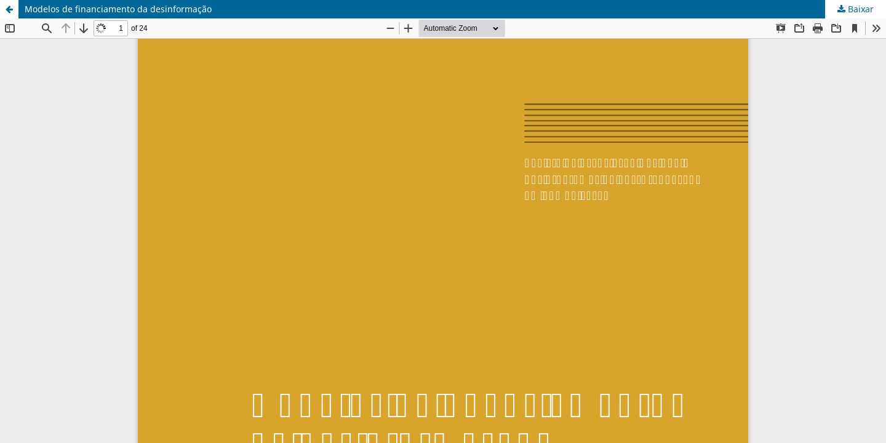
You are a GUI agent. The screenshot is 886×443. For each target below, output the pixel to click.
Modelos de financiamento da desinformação (118, 9)
